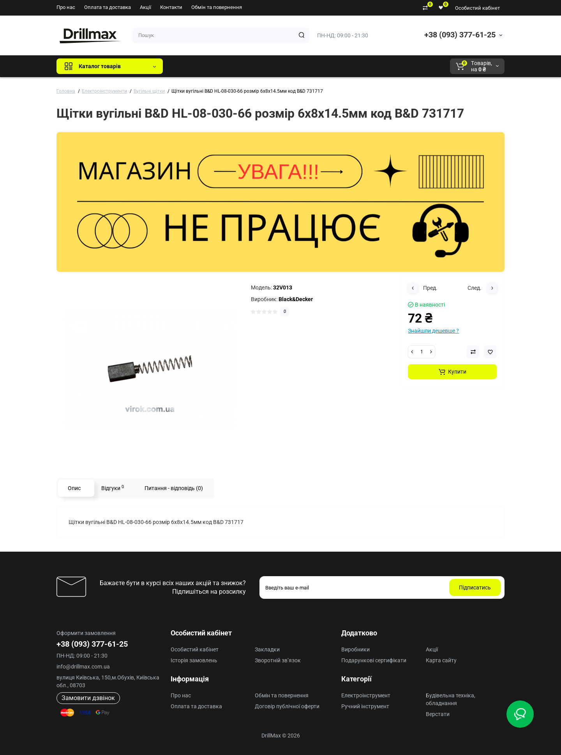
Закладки (267, 649)
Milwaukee (331, 66)
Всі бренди (189, 66)
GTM (221, 66)
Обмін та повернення (216, 7)
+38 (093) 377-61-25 (460, 34)
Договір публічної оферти (287, 706)
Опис (74, 488)
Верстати (438, 714)
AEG (301, 66)
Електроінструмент (365, 695)
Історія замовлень (194, 660)
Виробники (355, 649)
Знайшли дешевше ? (433, 331)
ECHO (277, 66)
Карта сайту (441, 660)
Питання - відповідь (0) (174, 488)
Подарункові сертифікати (373, 660)
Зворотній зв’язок (278, 660)
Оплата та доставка (107, 7)
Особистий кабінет (477, 8)
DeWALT (248, 66)
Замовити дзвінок (88, 698)
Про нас (65, 7)
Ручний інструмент (365, 706)
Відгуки (112, 487)
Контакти (171, 7)
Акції (145, 7)
